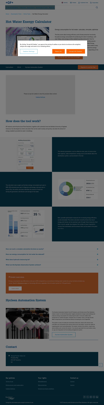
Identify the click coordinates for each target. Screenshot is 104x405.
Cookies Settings (28, 51)
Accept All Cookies (75, 51)
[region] (52, 48)
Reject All (58, 51)
